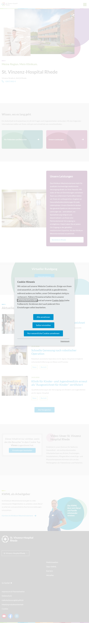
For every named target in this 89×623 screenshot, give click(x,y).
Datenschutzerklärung (27, 300)
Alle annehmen (43, 317)
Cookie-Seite (58, 300)
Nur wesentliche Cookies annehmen (43, 333)
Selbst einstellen (43, 325)
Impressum (65, 341)
